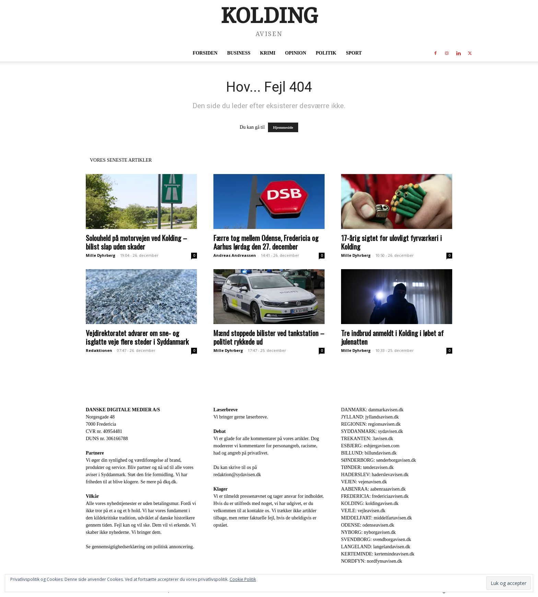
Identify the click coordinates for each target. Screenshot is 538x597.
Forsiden (205, 53)
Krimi (268, 53)
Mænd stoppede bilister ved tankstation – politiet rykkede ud (268, 337)
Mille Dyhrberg (100, 255)
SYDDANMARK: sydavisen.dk (372, 431)
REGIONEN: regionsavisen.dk (370, 424)
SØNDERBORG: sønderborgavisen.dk (378, 460)
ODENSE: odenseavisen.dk (367, 525)
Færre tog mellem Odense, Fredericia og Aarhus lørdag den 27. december (265, 242)
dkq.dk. (170, 481)
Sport (354, 53)
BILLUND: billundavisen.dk (369, 453)
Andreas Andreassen (234, 255)
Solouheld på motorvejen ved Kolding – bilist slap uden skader (136, 242)
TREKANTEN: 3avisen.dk (367, 438)
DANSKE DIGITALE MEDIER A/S (123, 409)
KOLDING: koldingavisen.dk (369, 503)
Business (238, 53)
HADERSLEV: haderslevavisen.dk (374, 474)
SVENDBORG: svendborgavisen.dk (376, 539)
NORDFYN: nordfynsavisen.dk (371, 561)
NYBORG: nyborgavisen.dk (368, 532)
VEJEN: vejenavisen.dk (364, 481)
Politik (326, 53)
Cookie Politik (243, 579)
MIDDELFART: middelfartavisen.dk (376, 517)
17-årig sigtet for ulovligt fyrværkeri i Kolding (391, 242)
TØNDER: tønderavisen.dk (367, 467)
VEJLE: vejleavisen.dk (363, 510)
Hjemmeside (283, 127)
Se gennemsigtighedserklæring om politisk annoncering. (140, 546)
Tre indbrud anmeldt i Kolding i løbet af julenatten (392, 337)
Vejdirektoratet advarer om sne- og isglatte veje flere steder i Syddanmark (137, 337)
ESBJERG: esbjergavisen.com (370, 445)
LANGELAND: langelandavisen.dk (375, 546)
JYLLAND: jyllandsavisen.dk (370, 417)
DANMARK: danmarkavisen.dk (372, 409)
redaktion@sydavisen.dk (237, 474)
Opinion (295, 53)
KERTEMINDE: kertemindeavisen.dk (377, 553)
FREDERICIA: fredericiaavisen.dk (375, 496)
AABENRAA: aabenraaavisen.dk (373, 489)
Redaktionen (99, 350)
